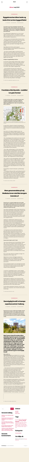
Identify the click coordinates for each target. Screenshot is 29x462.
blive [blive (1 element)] (20, 433)
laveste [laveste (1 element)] (19, 438)
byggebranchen (15, 83)
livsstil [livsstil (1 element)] (21, 438)
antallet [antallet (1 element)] (19, 433)
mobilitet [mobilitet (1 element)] (23, 438)
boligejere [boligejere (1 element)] (23, 433)
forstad (8, 186)
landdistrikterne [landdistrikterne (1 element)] (16, 438)
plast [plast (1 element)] (22, 439)
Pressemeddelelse (14, 14)
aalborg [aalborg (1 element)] (16, 433)
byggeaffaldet (10, 83)
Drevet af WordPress (11, 459)
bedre (5, 83)
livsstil (8, 415)
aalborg (6, 415)
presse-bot (8, 25)
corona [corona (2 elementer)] (20, 434)
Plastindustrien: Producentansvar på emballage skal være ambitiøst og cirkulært (7, 433)
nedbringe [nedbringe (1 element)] (25, 438)
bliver (7, 83)
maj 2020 (16, 426)
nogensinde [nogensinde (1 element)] (19, 439)
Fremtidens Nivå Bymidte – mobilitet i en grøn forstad (14, 95)
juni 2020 (16, 425)
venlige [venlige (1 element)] (16, 441)
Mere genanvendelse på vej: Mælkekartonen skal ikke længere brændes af (14, 200)
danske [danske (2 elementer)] (17, 435)
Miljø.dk (14, 1)
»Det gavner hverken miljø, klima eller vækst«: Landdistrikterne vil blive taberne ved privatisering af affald (8, 443)
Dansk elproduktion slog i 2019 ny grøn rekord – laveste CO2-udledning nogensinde (8, 437)
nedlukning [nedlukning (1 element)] (16, 439)
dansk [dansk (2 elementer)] (24, 434)
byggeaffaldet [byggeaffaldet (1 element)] (25, 433)
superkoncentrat (14, 415)
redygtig (10, 415)
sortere (18, 83)
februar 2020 (17, 427)
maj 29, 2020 (14, 25)
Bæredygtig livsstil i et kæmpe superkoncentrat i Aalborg (14, 313)
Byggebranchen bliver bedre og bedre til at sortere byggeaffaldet (14, 20)
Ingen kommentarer (21, 25)
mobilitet (14, 186)
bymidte (6, 186)
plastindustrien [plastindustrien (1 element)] (24, 439)
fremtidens (11, 186)
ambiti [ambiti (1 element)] (17, 433)
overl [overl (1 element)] (21, 439)
